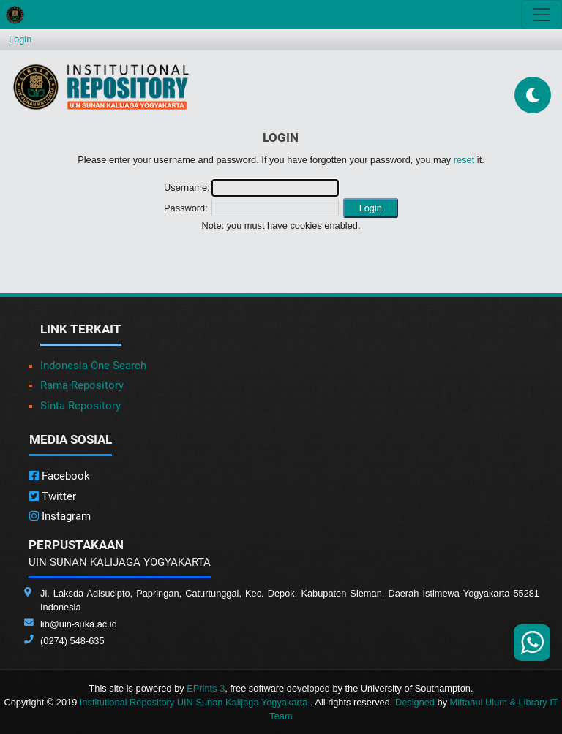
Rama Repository (82, 385)
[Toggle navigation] (541, 14)
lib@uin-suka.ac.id (78, 623)
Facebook (59, 476)
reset (464, 159)
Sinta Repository (80, 405)
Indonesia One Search (93, 365)
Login (20, 39)
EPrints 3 (206, 688)
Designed (415, 702)
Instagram (60, 516)
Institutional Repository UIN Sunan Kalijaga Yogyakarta (195, 702)
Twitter (52, 496)
